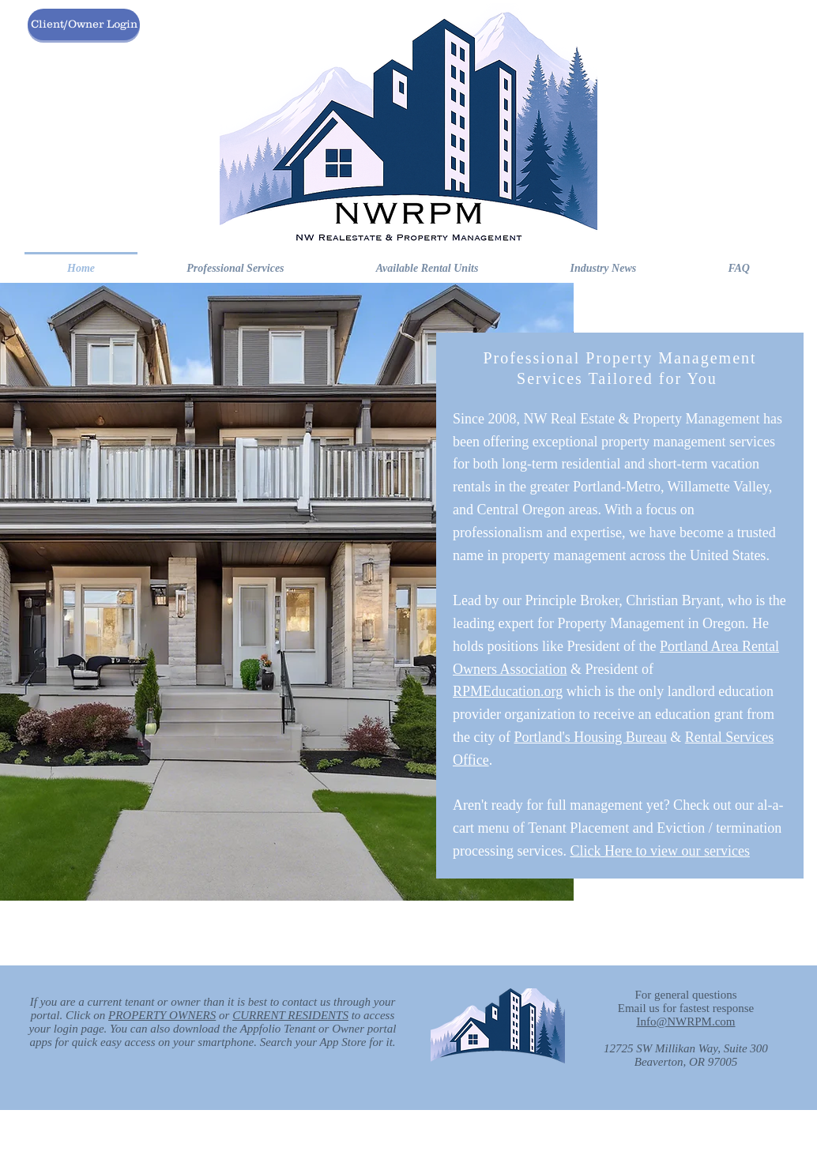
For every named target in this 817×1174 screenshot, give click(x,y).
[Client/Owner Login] (84, 24)
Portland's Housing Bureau (590, 737)
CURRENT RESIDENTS (290, 1015)
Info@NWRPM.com (685, 1021)
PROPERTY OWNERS (162, 1015)
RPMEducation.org (508, 691)
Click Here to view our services (659, 851)
